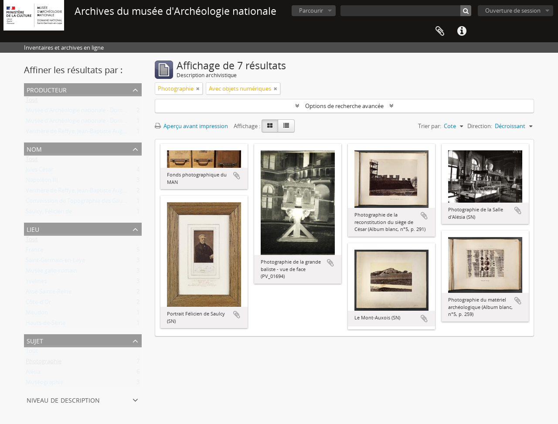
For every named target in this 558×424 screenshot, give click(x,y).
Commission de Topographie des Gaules (77, 203)
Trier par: (429, 126)
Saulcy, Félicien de (49, 213)
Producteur (47, 89)
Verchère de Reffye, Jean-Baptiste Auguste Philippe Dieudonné (106, 133)
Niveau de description (63, 399)
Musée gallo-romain (51, 272)
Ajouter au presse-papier (236, 175)
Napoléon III (42, 182)
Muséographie (44, 384)
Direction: (479, 126)
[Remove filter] (198, 88)
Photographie (43, 363)
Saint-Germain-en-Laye (55, 262)
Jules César (39, 171)
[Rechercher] (465, 10)
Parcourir (311, 10)
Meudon (37, 314)
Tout (32, 101)
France (34, 251)
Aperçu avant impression (191, 126)
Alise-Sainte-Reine (48, 293)
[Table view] (286, 125)
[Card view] (270, 125)
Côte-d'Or (38, 304)
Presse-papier (440, 31)
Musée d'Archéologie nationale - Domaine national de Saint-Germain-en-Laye (125, 112)
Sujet (35, 340)
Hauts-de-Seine (45, 325)
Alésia (33, 373)
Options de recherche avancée (344, 106)
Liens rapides (462, 31)
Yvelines (36, 283)
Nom (34, 148)
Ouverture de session (513, 10)
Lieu (33, 228)
